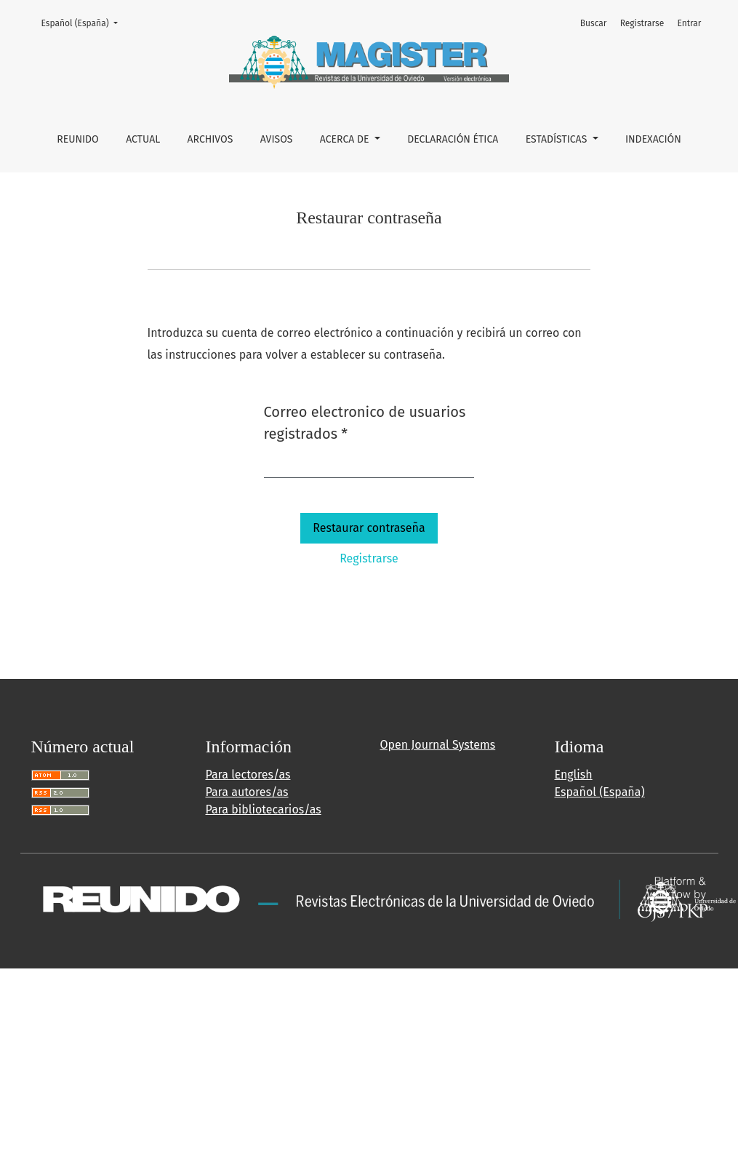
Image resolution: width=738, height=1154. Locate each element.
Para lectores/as (248, 774)
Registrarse (642, 23)
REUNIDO (78, 139)
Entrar (689, 23)
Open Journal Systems (438, 745)
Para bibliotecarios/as (263, 809)
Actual (143, 139)
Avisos (276, 139)
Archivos (210, 139)
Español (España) (84, 22)
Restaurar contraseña (369, 528)
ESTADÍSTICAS (558, 139)
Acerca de (346, 139)
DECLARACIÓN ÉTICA (452, 139)
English (574, 774)
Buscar (593, 23)
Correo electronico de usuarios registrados (365, 422)
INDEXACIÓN (653, 139)
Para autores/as (247, 792)
